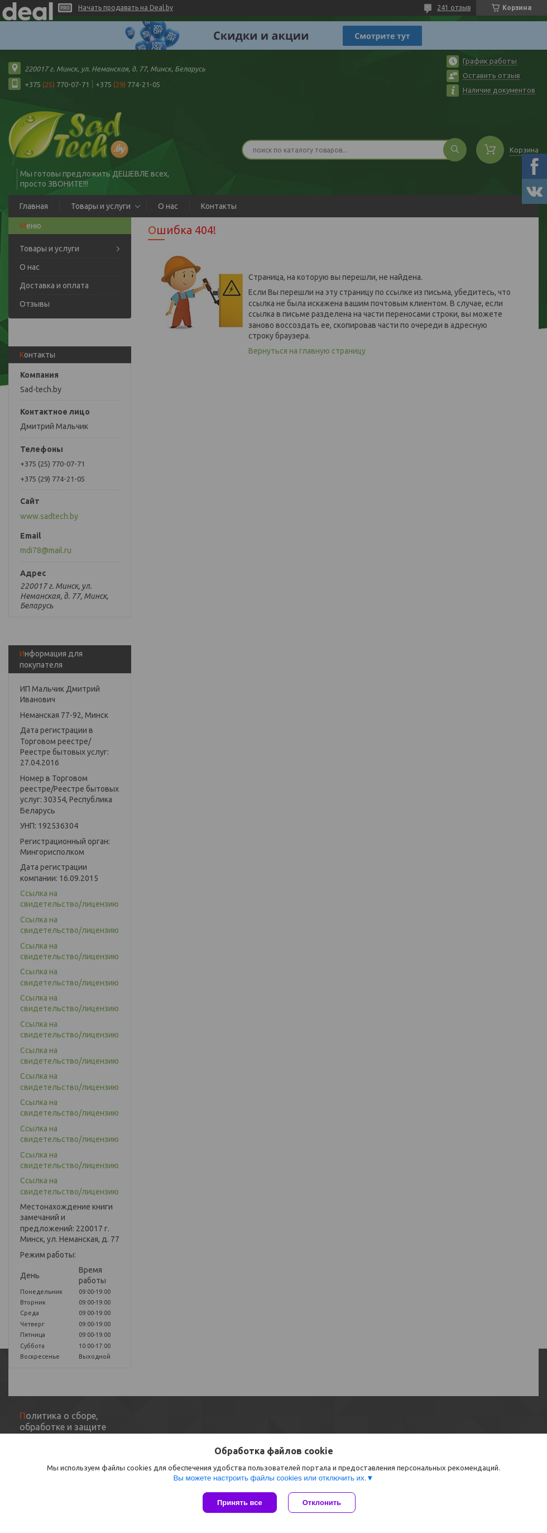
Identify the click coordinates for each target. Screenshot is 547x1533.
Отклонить (322, 1502)
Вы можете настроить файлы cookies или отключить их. (269, 1478)
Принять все (239, 1502)
